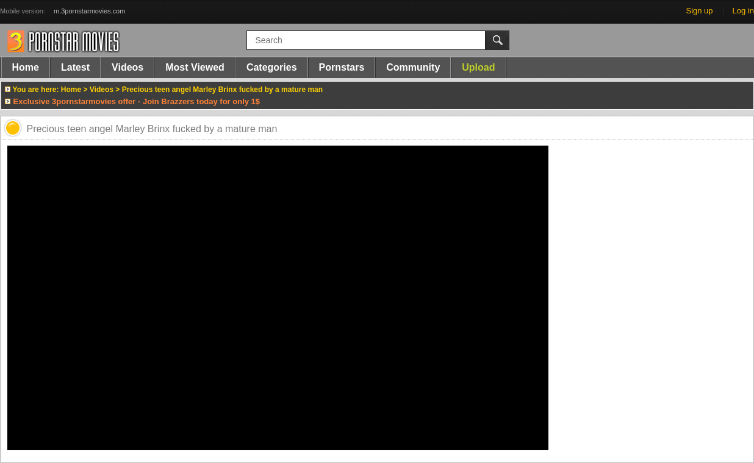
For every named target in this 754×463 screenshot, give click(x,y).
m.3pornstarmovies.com (89, 11)
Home (25, 67)
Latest (75, 67)
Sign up (699, 10)
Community (413, 67)
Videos (127, 67)
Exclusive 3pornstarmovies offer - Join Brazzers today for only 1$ (136, 101)
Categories (271, 67)
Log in (743, 10)
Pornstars (342, 67)
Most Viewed (194, 67)
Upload (478, 67)
